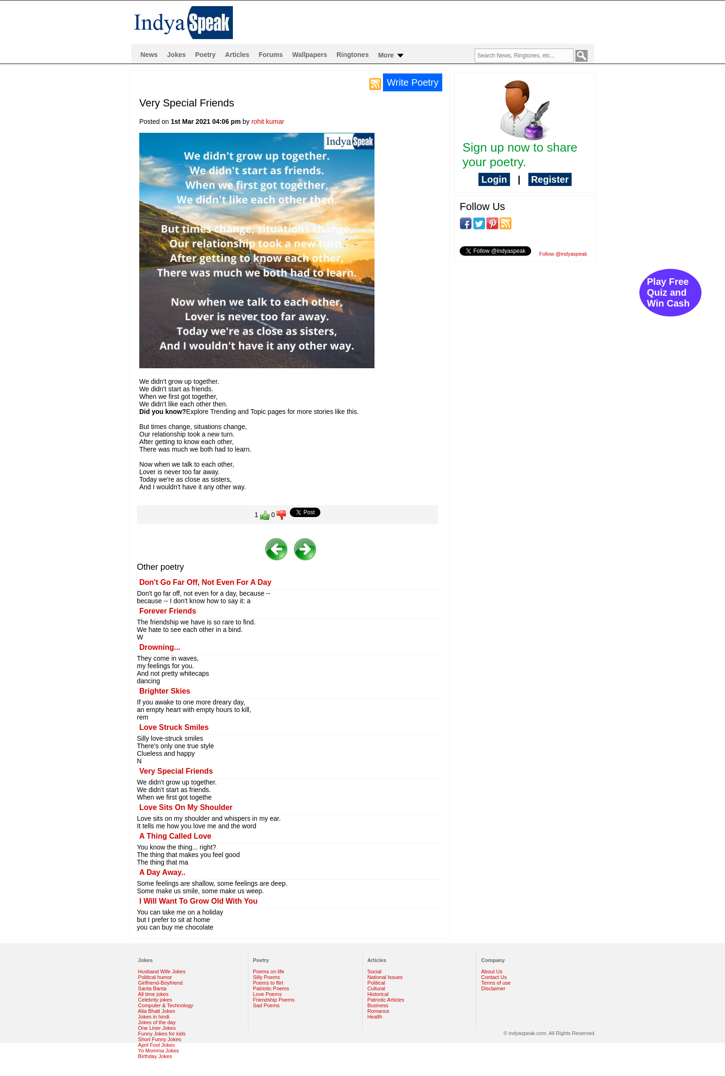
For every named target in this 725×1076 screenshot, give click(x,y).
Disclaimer (493, 988)
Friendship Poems (274, 1000)
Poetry (205, 54)
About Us (491, 971)
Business (378, 1005)
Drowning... (159, 647)
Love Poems (267, 994)
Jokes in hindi (153, 1016)
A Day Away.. (162, 872)
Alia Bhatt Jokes (156, 1011)
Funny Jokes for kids (161, 1033)
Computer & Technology (165, 1005)
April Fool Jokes (156, 1045)
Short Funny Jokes (159, 1039)
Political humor (155, 977)
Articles (237, 54)
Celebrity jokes (155, 1000)
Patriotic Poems (271, 988)
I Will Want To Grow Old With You (198, 901)
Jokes (176, 54)
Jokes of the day (156, 1022)
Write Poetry (412, 82)
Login (494, 179)
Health (374, 1016)
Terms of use (496, 983)
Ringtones (352, 54)
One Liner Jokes (156, 1028)
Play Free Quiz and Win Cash (668, 292)
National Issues (385, 977)
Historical (378, 994)
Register (550, 179)
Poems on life (269, 971)
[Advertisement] (525, 330)
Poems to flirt (268, 983)
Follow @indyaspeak (563, 254)
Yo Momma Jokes (158, 1050)
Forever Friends (167, 611)
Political (376, 983)
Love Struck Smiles (174, 727)
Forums (271, 54)
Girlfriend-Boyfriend (160, 983)
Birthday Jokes (155, 1056)
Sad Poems (266, 1005)
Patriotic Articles (385, 1000)
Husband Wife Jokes (161, 971)
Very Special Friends (176, 771)
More (391, 55)
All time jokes (153, 994)
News (149, 54)
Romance (378, 1011)
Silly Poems (266, 977)
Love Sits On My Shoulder (185, 807)
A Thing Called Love (175, 836)
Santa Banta (152, 988)
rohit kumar (267, 121)
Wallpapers (309, 54)
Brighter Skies (164, 691)
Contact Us (494, 977)
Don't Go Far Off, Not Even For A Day (205, 582)
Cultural (376, 988)
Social (374, 971)
